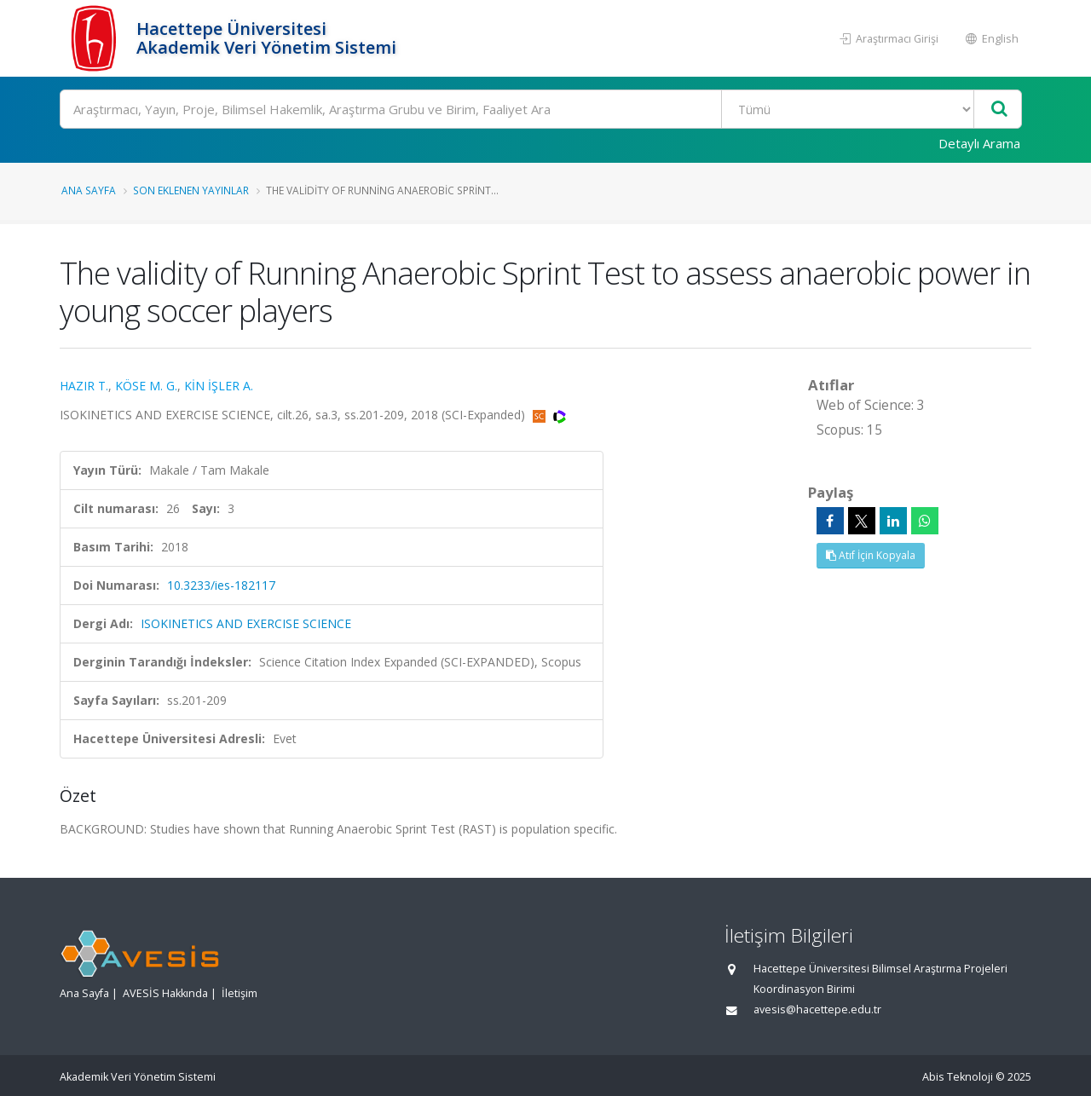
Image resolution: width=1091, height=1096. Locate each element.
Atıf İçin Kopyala (870, 555)
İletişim (239, 993)
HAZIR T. (84, 386)
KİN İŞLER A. (218, 386)
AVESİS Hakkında (165, 993)
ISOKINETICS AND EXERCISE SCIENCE (246, 623)
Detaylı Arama (979, 143)
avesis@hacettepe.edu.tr (817, 1009)
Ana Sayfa (88, 190)
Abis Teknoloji (957, 1077)
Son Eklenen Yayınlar (191, 190)
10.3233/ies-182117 (221, 585)
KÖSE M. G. (146, 386)
